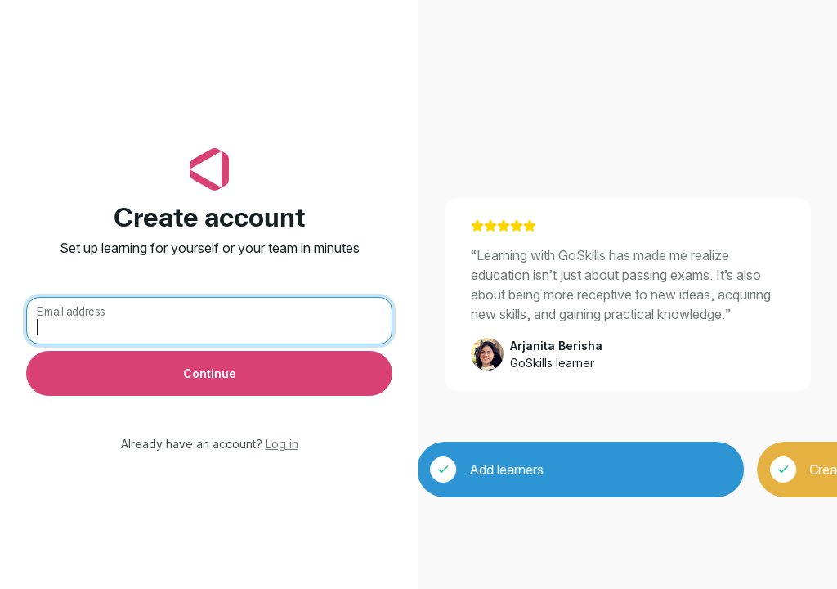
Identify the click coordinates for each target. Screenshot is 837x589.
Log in (282, 444)
